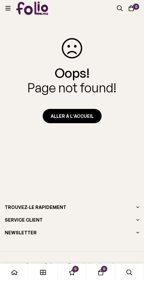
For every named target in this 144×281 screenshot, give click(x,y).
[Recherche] (120, 8)
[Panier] (131, 8)
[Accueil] (14, 272)
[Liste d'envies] (72, 272)
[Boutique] (43, 272)
